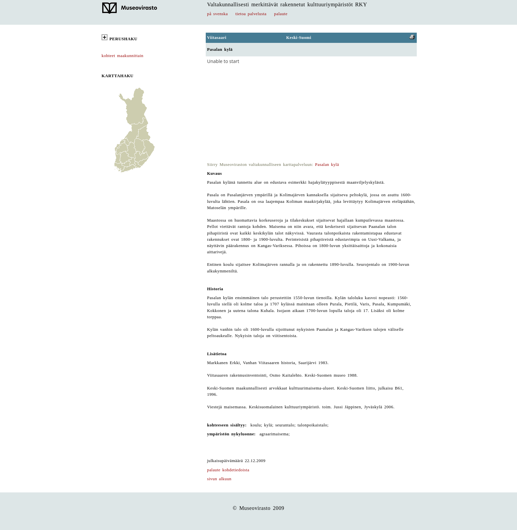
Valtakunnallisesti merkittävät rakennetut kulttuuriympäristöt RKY (287, 4)
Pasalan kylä (327, 164)
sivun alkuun (219, 479)
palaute (281, 14)
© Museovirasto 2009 (259, 508)
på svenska (217, 14)
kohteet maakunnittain (122, 55)
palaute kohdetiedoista (228, 470)
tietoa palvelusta (250, 14)
